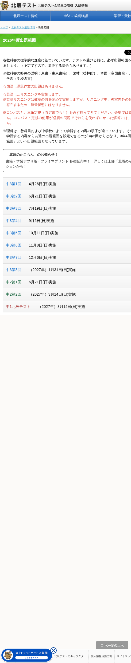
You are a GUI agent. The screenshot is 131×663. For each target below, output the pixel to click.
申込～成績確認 (76, 16)
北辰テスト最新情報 (23, 27)
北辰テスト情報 (25, 16)
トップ (4, 27)
